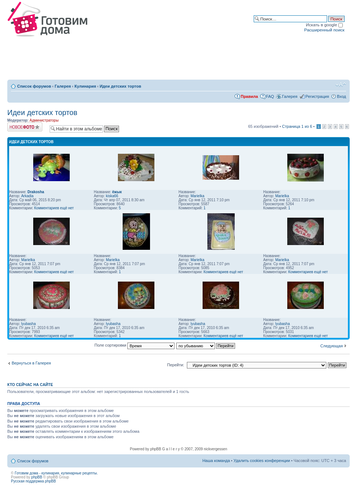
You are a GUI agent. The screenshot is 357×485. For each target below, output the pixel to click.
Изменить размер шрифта (340, 84)
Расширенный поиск (324, 29)
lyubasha (28, 324)
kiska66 (112, 196)
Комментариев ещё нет (54, 208)
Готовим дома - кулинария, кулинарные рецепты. (56, 473)
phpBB (36, 477)
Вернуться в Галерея (31, 363)
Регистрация (317, 96)
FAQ (270, 96)
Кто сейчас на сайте (30, 384)
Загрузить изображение (24, 126)
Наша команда (216, 460)
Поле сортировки (134, 345)
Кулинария (85, 86)
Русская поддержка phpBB (33, 481)
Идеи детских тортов (120, 86)
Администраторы (44, 120)
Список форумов (34, 86)
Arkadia (27, 196)
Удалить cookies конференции (262, 460)
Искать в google (324, 24)
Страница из (297, 126)
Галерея (63, 86)
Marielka (197, 196)
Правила (249, 96)
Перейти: (175, 365)
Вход (341, 96)
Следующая (331, 346)
